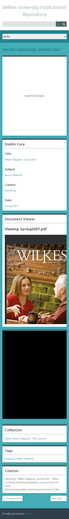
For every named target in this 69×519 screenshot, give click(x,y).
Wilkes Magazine (25, 458)
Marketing (10, 190)
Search (64, 24)
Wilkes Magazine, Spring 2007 (31, 50)
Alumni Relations (13, 175)
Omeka (29, 513)
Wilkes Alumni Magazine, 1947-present (25, 438)
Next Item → (58, 498)
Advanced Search (58, 24)
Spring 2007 (11, 206)
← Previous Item (12, 498)
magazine (10, 458)
